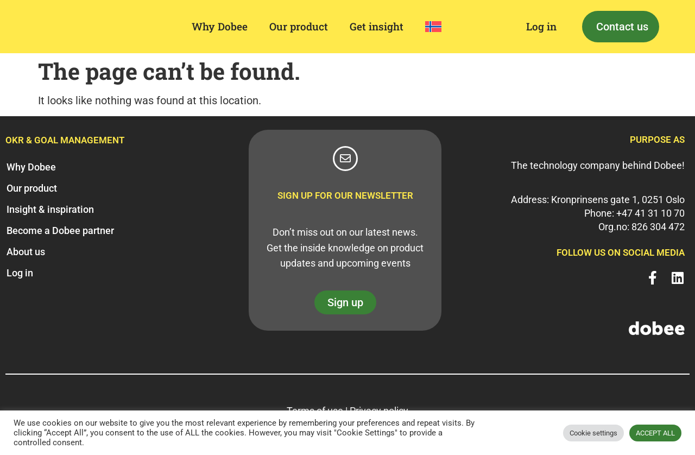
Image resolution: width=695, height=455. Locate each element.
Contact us (622, 26)
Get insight (376, 26)
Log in (541, 26)
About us (26, 252)
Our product (298, 26)
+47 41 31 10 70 (650, 213)
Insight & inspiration (50, 209)
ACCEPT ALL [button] (655, 433)
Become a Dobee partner (60, 230)
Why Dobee (220, 26)
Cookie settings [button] (593, 433)
